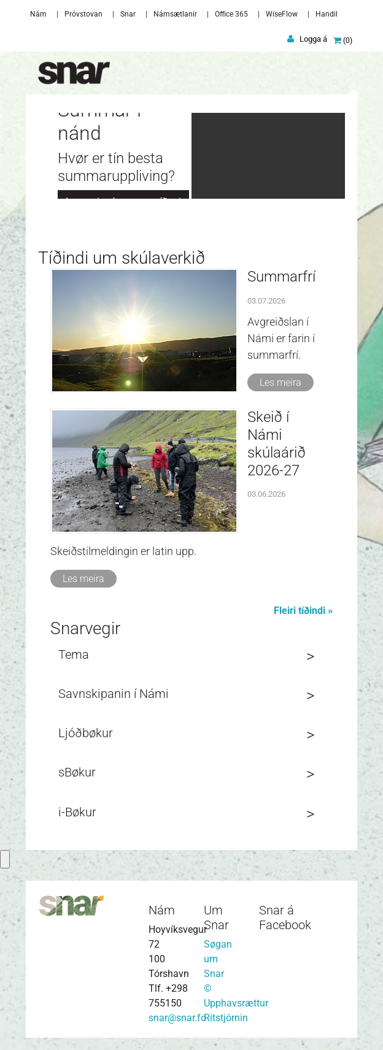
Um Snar (216, 917)
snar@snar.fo (177, 1018)
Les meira (280, 382)
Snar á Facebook (285, 917)
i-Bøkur (77, 812)
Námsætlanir (175, 14)
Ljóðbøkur (85, 733)
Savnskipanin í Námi (113, 693)
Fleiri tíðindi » (303, 610)
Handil (326, 14)
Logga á (313, 39)
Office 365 (231, 14)
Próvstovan (83, 14)
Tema (73, 654)
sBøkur (77, 772)
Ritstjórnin (226, 1018)
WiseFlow (282, 14)
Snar (128, 14)
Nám (38, 14)
